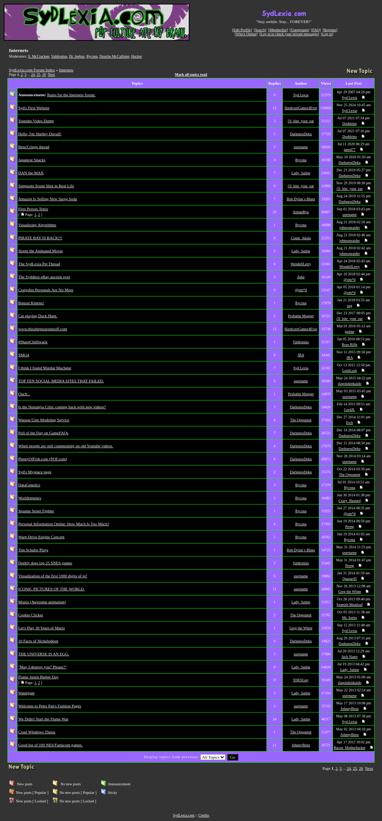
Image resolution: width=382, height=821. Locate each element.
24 (33, 74)
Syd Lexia (300, 95)
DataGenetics (29, 485)
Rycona (91, 56)
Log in (327, 34)
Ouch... (24, 394)
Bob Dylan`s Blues (301, 199)
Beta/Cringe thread (33, 147)
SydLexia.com (183, 815)
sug (349, 306)
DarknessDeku (301, 134)
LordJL (349, 410)
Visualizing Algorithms (37, 225)
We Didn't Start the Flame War (43, 719)
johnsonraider (349, 227)
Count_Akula (301, 238)
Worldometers (29, 498)
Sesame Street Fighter (36, 511)
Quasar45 (350, 579)
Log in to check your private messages (289, 34)
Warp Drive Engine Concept (41, 537)
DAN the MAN (30, 173)
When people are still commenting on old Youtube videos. (65, 446)
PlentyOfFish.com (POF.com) (42, 459)
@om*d (350, 280)
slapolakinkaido (349, 384)
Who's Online (246, 34)
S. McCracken (38, 56)
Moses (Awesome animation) (42, 602)
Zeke (301, 277)
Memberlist (277, 30)
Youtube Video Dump (36, 121)
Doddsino (349, 123)
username (301, 147)
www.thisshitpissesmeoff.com (42, 329)
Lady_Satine (300, 173)
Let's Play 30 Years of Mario (41, 628)
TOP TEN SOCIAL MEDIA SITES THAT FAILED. (61, 381)
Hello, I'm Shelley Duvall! (39, 134)
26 (44, 74)
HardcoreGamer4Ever (300, 108)
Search (260, 30)
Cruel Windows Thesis (36, 732)
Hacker (136, 56)
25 (38, 74)
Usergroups (299, 30)
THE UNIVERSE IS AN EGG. (43, 654)
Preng (349, 527)
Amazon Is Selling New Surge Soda (47, 199)
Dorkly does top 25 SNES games (45, 563)
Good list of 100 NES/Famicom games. (50, 745)
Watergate (26, 693)
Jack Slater (349, 657)
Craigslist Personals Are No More (45, 290)
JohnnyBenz (349, 709)
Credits (203, 815)
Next (51, 74)
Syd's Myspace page (34, 472)
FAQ (316, 30)
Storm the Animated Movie (40, 251)
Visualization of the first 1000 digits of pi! (52, 576)
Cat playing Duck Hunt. (37, 316)
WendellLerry (301, 264)
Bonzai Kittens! (31, 303)
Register (330, 30)
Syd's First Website (33, 108)
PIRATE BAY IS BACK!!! (40, 238)
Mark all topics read (191, 74)
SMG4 (23, 355)
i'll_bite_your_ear (301, 121)
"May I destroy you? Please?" (42, 667)
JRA (301, 355)
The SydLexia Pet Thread (39, 264)
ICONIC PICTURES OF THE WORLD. (51, 589)
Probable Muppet (301, 316)
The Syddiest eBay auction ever (44, 277)
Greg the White (349, 592)
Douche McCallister (114, 56)
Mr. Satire (349, 618)
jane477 (350, 149)
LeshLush (349, 371)
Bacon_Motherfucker (350, 748)
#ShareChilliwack (33, 342)
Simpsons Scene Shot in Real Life (46, 186)
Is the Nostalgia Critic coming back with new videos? (62, 407)
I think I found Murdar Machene (44, 368)
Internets (66, 70)
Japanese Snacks (31, 160)
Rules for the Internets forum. (71, 95)
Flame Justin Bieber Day (38, 677)
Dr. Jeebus (77, 56)
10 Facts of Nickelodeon (38, 641)
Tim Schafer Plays (33, 550)
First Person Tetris (33, 209)
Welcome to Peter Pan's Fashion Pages (49, 706)
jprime (350, 332)
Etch (349, 423)
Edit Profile (241, 30)
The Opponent (301, 420)
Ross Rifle (349, 345)
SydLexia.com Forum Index (32, 70)
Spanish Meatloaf (350, 605)
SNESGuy (301, 680)
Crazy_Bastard (349, 501)
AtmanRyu (301, 212)
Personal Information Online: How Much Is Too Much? (63, 524)
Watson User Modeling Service (43, 420)
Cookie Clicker (30, 615)
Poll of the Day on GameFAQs (43, 433)
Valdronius (59, 56)
